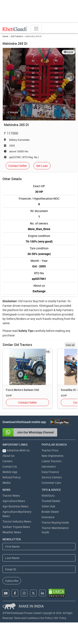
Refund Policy (11, 477)
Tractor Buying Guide (55, 522)
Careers (7, 461)
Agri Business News (15, 506)
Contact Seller (17, 166)
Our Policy (46, 618)
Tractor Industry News (16, 521)
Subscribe (11, 581)
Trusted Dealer (51, 501)
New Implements (52, 456)
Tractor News (11, 495)
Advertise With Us (16, 450)
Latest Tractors (51, 461)
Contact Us (9, 466)
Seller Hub (48, 506)
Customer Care (51, 483)
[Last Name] (39, 558)
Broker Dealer (50, 512)
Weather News (11, 532)
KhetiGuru (48, 495)
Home (5, 36)
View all (70, 345)
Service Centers (52, 477)
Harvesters (49, 466)
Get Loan (42, 166)
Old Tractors (17, 36)
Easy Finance (50, 472)
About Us (8, 456)
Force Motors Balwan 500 (22, 390)
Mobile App (9, 472)
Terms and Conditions (26, 618)
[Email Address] (39, 569)
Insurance (48, 517)
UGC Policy (60, 618)
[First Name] (39, 546)
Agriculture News (13, 501)
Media (6, 483)
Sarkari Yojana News (16, 527)
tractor (27, 301)
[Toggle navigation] (36, 28)
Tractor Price (50, 450)
